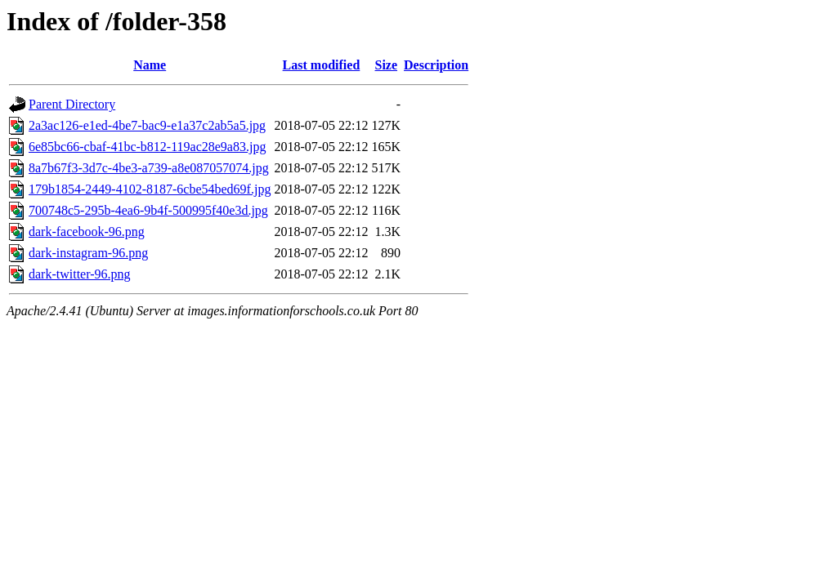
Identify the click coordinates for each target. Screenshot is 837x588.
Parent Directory (72, 104)
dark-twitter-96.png (80, 274)
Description (436, 65)
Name (149, 65)
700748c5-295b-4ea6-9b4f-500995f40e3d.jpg (148, 210)
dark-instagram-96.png (88, 253)
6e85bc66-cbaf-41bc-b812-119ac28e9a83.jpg (147, 147)
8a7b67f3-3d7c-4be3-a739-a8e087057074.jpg (149, 168)
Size (386, 65)
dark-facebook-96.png (87, 231)
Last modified (321, 65)
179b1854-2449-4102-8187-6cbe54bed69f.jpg (150, 189)
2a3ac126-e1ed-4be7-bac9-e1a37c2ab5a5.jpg (147, 125)
